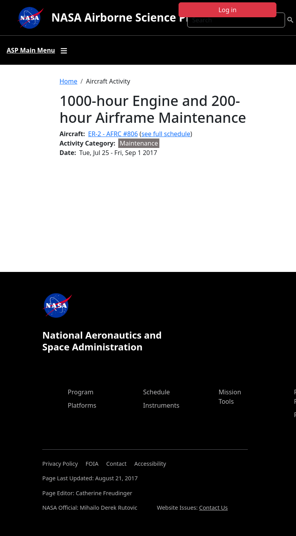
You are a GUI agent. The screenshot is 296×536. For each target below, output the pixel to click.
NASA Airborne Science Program (138, 17)
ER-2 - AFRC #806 (113, 133)
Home (69, 81)
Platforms (82, 405)
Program (81, 392)
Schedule (156, 392)
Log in (227, 9)
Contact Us (213, 507)
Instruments (161, 405)
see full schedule (165, 133)
